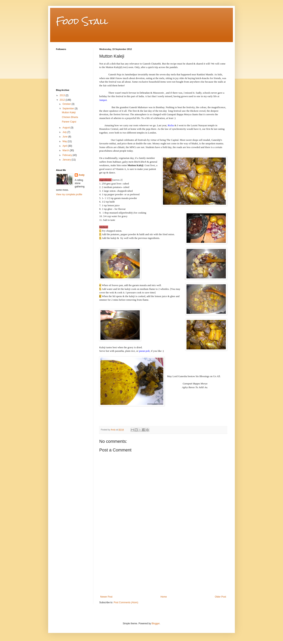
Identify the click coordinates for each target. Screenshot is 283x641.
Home (164, 596)
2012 (63, 100)
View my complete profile (69, 194)
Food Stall (82, 21)
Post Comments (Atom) (126, 602)
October (67, 104)
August (66, 127)
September (68, 108)
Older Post (220, 596)
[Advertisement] (163, 565)
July (64, 132)
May (65, 141)
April (65, 146)
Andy (82, 175)
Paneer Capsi (69, 121)
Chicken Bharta (70, 117)
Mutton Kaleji (68, 112)
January (67, 159)
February (67, 155)
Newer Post (106, 596)
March (66, 150)
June (65, 136)
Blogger (156, 623)
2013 (63, 95)
